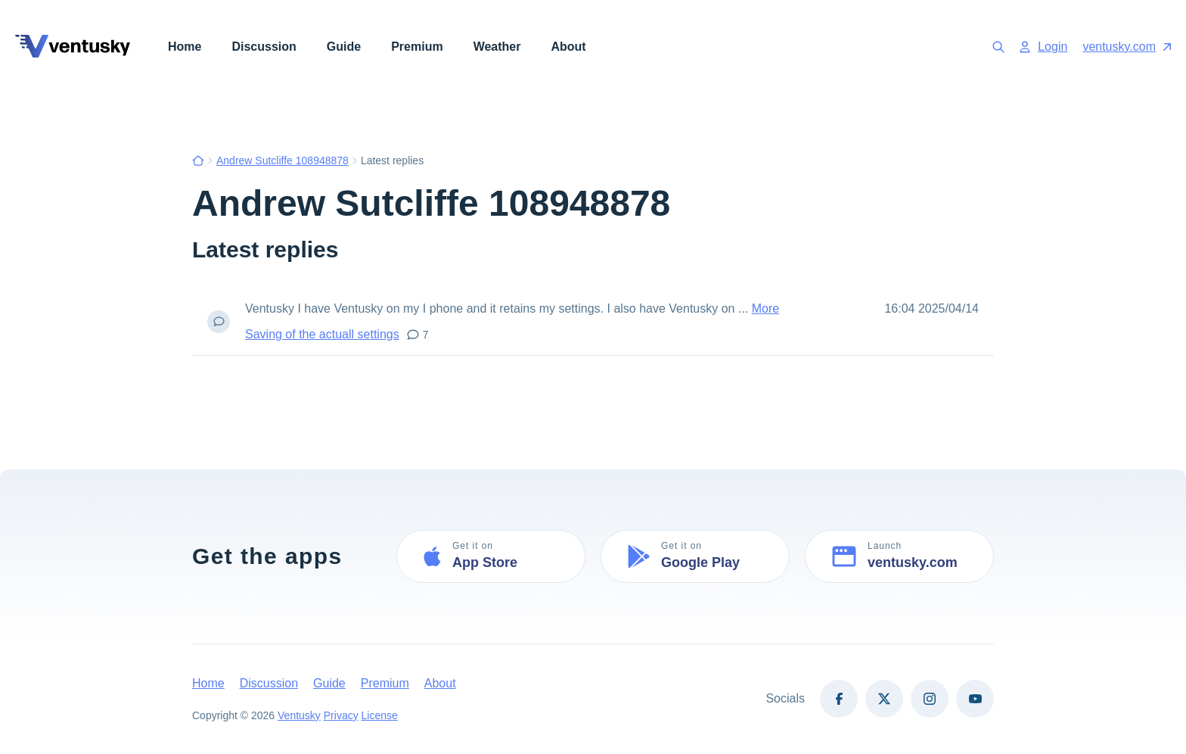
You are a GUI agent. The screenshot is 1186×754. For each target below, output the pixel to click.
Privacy (341, 715)
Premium (416, 46)
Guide (344, 46)
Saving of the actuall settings (322, 334)
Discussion (263, 46)
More (765, 308)
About (568, 46)
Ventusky (299, 715)
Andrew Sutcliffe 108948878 (282, 160)
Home (184, 46)
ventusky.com (1126, 46)
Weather (497, 46)
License (380, 715)
